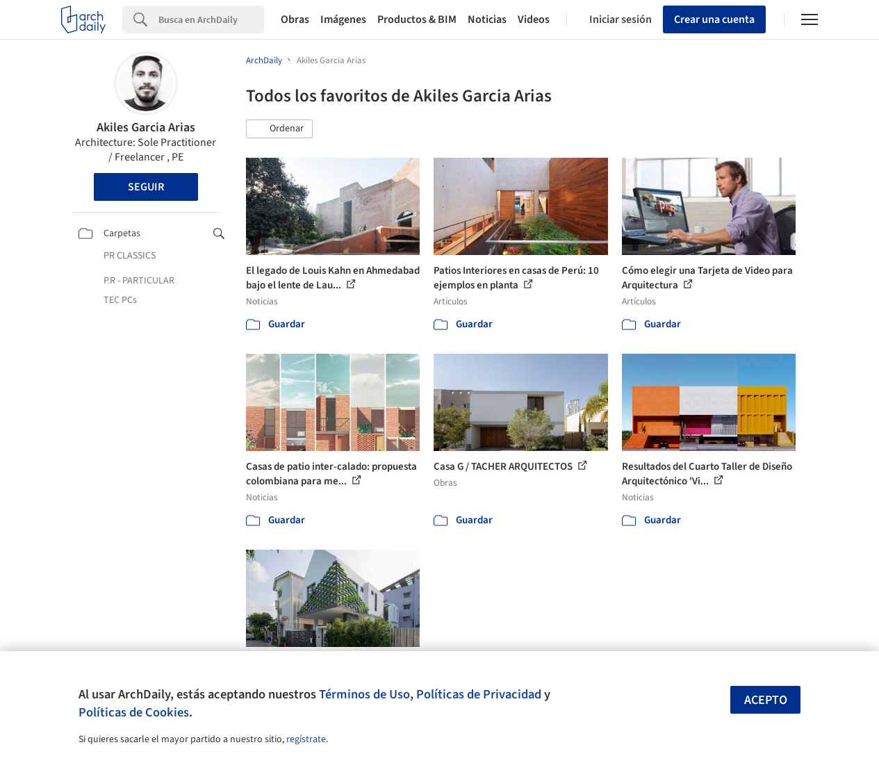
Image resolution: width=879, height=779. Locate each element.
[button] (279, 129)
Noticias (487, 19)
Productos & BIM (417, 19)
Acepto (765, 700)
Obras (295, 19)
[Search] (211, 19)
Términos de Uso (364, 694)
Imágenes (343, 19)
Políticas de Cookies (134, 712)
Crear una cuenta (714, 19)
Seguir (146, 187)
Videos (534, 19)
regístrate (306, 739)
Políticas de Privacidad (478, 694)
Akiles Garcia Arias (146, 127)
